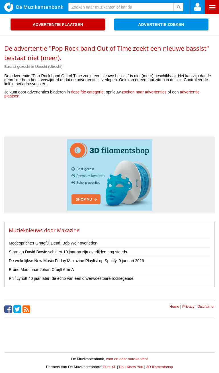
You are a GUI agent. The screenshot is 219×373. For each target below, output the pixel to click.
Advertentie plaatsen (58, 24)
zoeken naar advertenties (144, 92)
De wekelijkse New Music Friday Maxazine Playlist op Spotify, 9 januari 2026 (76, 260)
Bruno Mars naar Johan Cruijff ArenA (41, 269)
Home (174, 306)
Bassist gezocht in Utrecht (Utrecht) (33, 66)
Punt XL (109, 367)
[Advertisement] (109, 119)
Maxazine (68, 230)
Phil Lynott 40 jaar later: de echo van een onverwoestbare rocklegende (71, 278)
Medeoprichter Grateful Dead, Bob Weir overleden (53, 243)
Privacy (188, 306)
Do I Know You (131, 367)
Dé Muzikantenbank (34, 7)
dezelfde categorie (87, 92)
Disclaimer (206, 306)
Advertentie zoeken (161, 24)
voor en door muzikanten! (127, 359)
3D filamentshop (159, 367)
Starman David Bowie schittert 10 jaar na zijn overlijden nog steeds (68, 252)
